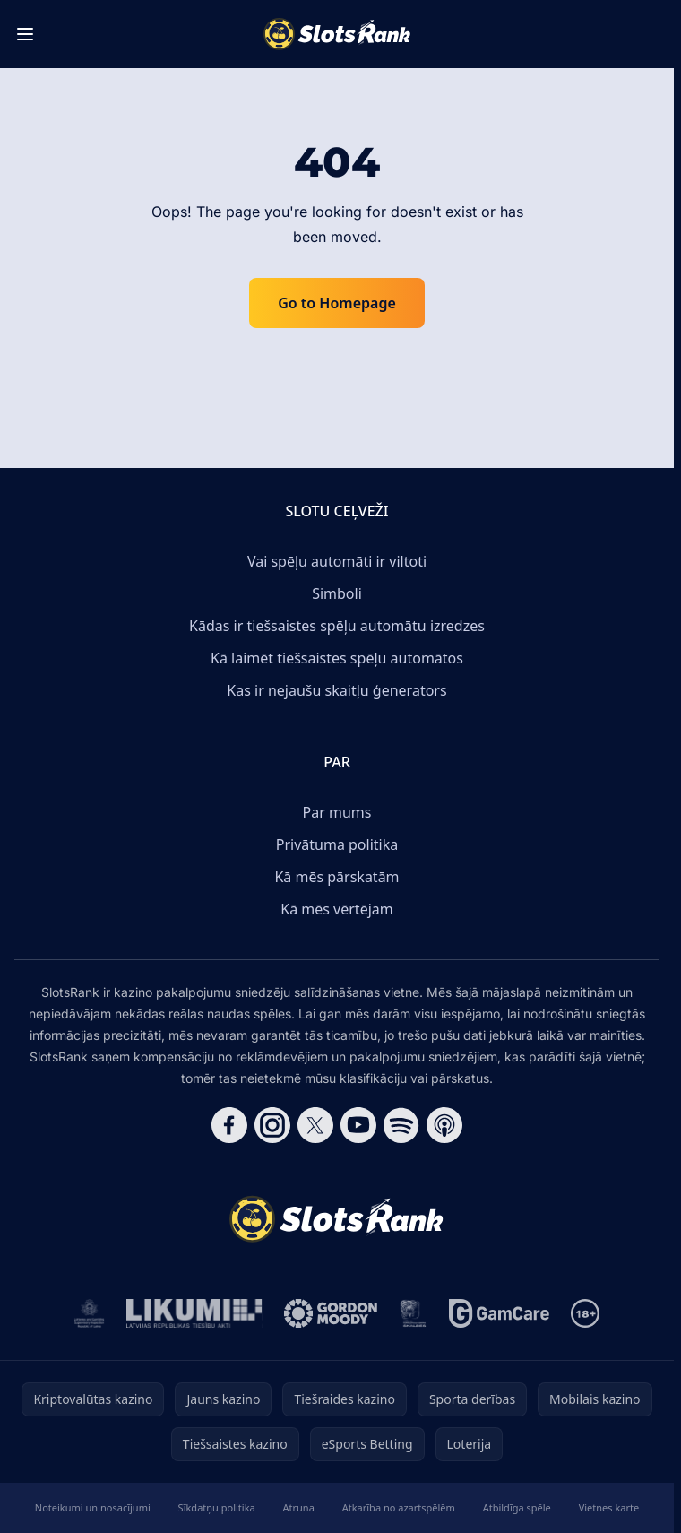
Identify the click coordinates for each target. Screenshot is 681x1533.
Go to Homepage (337, 303)
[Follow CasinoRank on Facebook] (229, 1125)
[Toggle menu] (25, 34)
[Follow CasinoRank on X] (315, 1125)
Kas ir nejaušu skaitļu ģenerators (336, 690)
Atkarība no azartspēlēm (398, 1507)
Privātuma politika (337, 844)
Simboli (337, 593)
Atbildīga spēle (517, 1507)
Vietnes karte (609, 1507)
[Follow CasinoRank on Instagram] (272, 1125)
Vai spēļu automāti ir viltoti (337, 561)
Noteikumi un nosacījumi (93, 1507)
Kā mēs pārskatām (336, 877)
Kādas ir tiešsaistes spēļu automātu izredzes (337, 626)
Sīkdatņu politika (216, 1507)
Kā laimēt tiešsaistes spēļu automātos (337, 658)
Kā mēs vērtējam (336, 909)
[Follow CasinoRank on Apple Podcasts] (444, 1125)
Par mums (337, 812)
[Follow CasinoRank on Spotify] (401, 1125)
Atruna (299, 1507)
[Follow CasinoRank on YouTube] (358, 1125)
